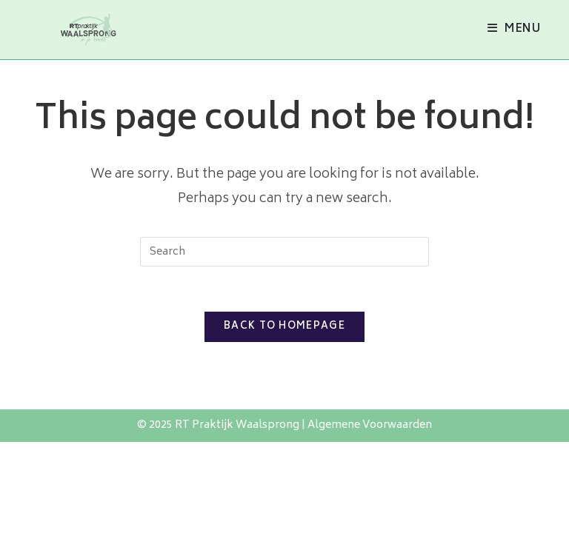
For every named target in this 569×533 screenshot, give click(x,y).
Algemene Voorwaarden (369, 425)
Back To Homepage (284, 326)
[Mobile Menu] (514, 29)
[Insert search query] (284, 251)
